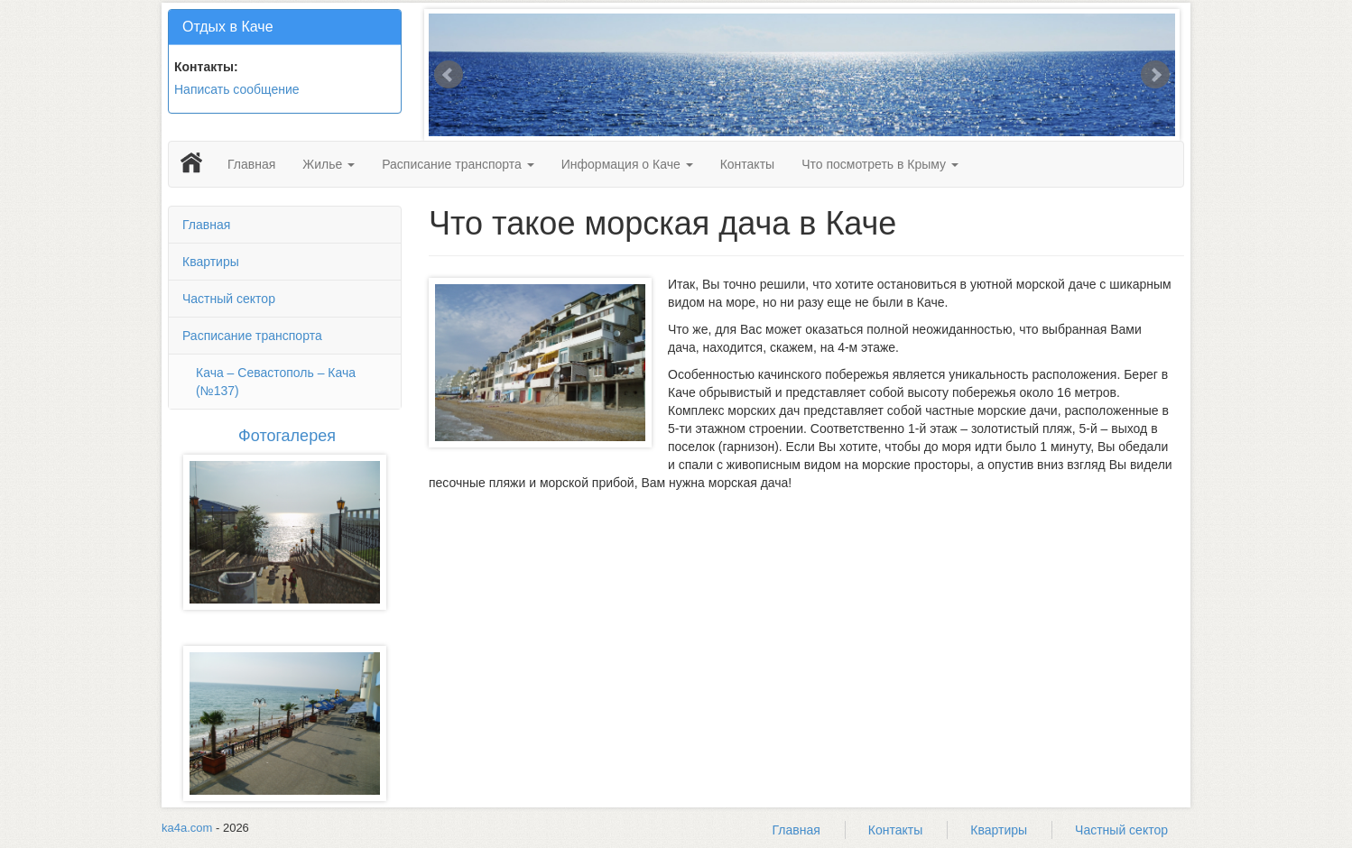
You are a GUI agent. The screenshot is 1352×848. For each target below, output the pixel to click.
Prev (448, 74)
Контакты (747, 164)
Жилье (328, 164)
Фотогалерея (287, 436)
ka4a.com (187, 827)
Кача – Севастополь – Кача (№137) (276, 381)
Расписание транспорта (458, 164)
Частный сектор (228, 298)
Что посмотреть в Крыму (879, 164)
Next (1155, 74)
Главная (251, 164)
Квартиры (210, 261)
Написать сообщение (237, 89)
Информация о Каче (627, 164)
